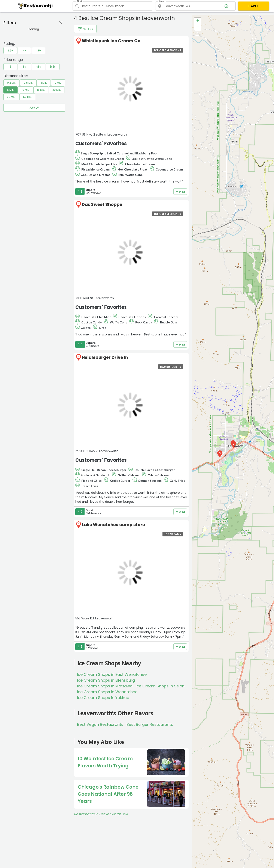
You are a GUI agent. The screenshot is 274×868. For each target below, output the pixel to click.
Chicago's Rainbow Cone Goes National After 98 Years (108, 794)
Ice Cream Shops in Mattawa (105, 686)
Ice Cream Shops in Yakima (103, 697)
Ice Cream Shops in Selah (160, 686)
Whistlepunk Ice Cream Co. (111, 41)
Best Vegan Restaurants (100, 724)
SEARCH (253, 6)
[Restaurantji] (35, 6)
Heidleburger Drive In (105, 357)
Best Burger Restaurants (150, 724)
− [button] (197, 27)
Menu (180, 192)
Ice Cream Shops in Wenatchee (107, 691)
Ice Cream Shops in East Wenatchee (112, 674)
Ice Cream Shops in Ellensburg (106, 680)
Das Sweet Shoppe (102, 204)
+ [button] (197, 21)
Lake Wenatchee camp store (113, 524)
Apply (34, 108)
